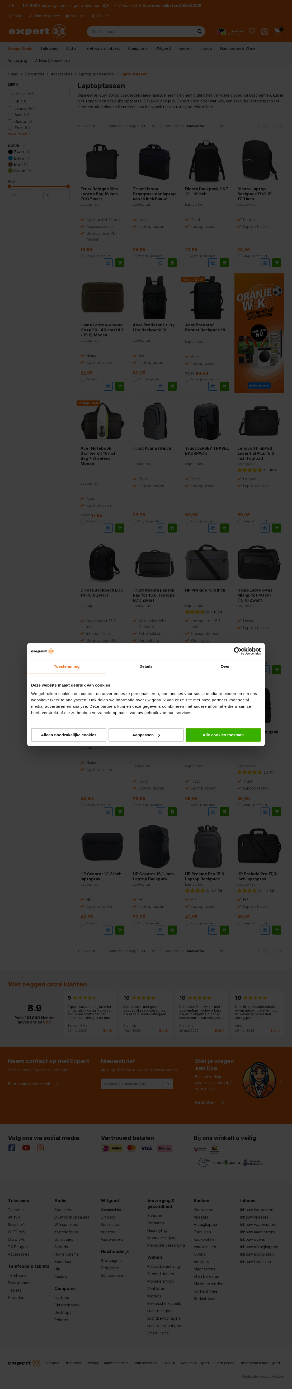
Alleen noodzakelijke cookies (68, 735)
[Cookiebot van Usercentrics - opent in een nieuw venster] (238, 651)
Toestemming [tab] (67, 666)
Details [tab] (146, 666)
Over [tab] (225, 666)
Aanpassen (146, 735)
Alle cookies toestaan (223, 735)
